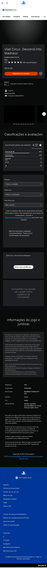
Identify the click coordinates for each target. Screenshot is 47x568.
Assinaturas (35, 17)
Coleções (16, 17)
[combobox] (23, 184)
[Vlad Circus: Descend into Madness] (19, 114)
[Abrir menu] (2, 3)
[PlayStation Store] (10, 9)
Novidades (6, 17)
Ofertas (25, 17)
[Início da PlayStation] (23, 3)
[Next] (44, 114)
